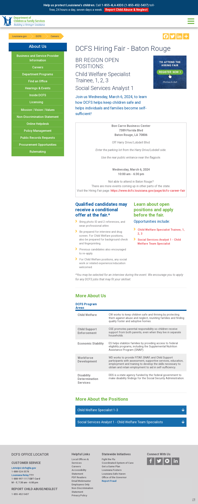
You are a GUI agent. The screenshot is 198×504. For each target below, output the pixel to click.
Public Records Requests (37, 138)
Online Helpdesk (38, 124)
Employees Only (80, 484)
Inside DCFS (37, 95)
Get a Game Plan (111, 466)
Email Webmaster (81, 481)
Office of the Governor (114, 477)
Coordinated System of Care (118, 462)
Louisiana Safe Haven (113, 473)
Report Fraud (109, 481)
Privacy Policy (79, 495)
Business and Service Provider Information (38, 58)
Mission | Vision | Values (38, 110)
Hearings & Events (37, 88)
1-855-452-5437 (20, 494)
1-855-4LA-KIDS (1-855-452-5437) (125, 5)
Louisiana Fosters (112, 470)
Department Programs (37, 74)
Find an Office (37, 81)
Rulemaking (38, 151)
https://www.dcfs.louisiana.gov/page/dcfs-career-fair (147, 190)
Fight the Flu (108, 459)
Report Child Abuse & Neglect (126, 9)
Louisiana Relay (20, 475)
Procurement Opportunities (38, 144)
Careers (55, 36)
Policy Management (37, 131)
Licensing (36, 102)
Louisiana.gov (19, 36)
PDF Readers (79, 477)
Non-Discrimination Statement (38, 117)
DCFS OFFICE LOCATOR (30, 454)
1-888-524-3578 (20, 471)
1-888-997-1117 (20, 478)
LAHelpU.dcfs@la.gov (23, 468)
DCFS (39, 36)
